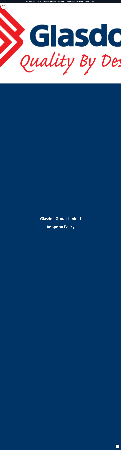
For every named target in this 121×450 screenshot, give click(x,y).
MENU (3, 6)
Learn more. (87, 1)
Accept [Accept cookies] (93, 1)
